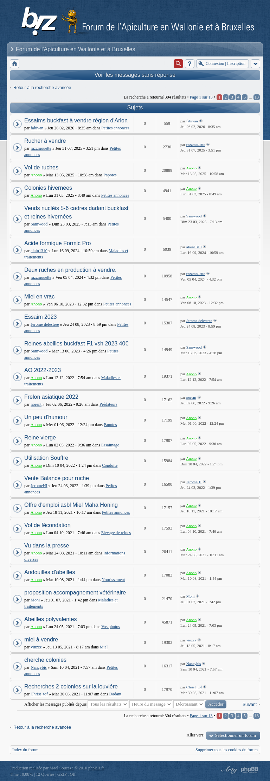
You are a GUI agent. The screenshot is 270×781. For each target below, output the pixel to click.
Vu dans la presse (46, 545)
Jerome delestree (45, 324)
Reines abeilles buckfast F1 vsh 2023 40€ (76, 343)
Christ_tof (39, 694)
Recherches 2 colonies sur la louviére (71, 686)
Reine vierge (40, 437)
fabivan (37, 128)
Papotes (109, 175)
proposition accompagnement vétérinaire (75, 592)
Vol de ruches (41, 167)
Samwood (39, 224)
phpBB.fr (96, 768)
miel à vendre (41, 639)
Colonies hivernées (48, 188)
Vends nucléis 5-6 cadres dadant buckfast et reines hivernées (76, 212)
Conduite (109, 465)
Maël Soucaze (61, 768)
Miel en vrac (39, 296)
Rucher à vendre (45, 141)
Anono (36, 175)
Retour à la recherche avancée (42, 87)
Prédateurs (108, 404)
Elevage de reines (116, 532)
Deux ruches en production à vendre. (70, 270)
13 (257, 97)
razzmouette (41, 148)
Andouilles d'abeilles (49, 572)
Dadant (115, 694)
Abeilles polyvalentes (50, 619)
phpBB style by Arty (228, 770)
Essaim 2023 (40, 317)
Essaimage (110, 445)
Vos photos (110, 626)
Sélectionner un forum (235, 735)
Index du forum (25, 749)
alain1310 (39, 250)
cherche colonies (45, 660)
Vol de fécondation (47, 525)
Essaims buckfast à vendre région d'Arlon (76, 120)
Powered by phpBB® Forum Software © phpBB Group (249, 770)
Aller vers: (196, 735)
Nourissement (113, 579)
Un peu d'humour (45, 417)
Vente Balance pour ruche (56, 478)
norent (36, 404)
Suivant (250, 704)
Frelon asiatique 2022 (51, 397)
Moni (35, 600)
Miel (104, 647)
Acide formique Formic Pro (57, 243)
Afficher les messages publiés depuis (76, 704)
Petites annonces (115, 128)
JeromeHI (39, 485)
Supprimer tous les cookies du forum (226, 749)
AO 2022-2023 (42, 370)
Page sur (201, 97)
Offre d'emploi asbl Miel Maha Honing (71, 505)
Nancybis (38, 667)
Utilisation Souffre (46, 458)
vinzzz (36, 647)
